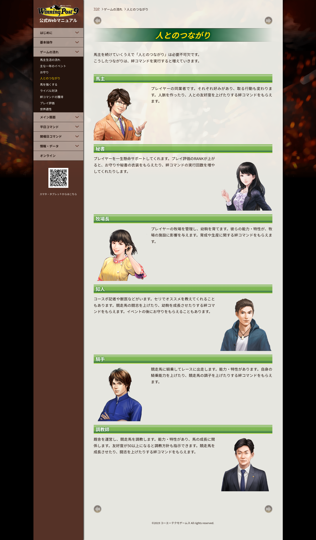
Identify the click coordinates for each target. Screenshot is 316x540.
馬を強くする (49, 84)
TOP (97, 9)
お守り (44, 72)
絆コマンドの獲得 (51, 97)
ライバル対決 (49, 91)
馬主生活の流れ (50, 60)
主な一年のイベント (53, 66)
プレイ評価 (47, 103)
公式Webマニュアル (58, 13)
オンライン (48, 155)
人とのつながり (50, 78)
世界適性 (46, 109)
